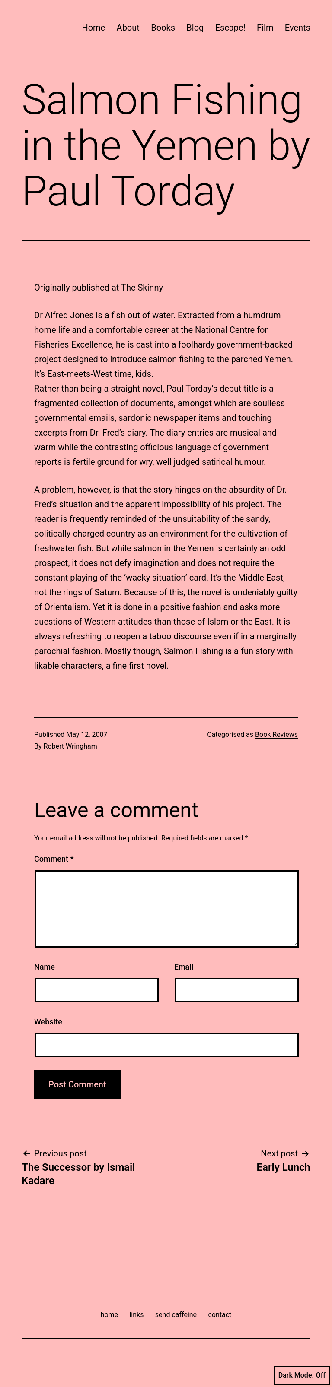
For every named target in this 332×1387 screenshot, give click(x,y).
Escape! (230, 27)
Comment (53, 858)
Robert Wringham (70, 746)
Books (163, 27)
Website (48, 1021)
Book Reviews (276, 734)
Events (297, 27)
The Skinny (142, 287)
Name (44, 966)
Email (184, 966)
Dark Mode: (302, 1375)
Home (93, 27)
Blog (195, 27)
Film (265, 27)
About (128, 27)
